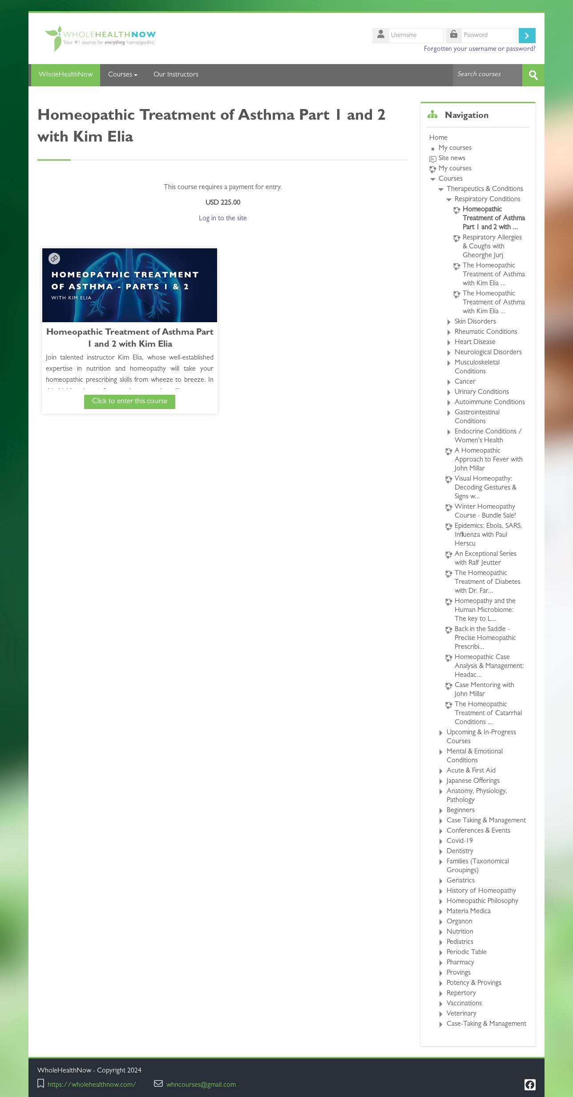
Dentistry (460, 851)
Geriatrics (461, 881)
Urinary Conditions (482, 392)
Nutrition (460, 932)
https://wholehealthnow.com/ (92, 1085)
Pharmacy (460, 963)
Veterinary (461, 1014)
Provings (459, 973)
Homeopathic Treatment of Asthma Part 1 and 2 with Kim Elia (114, 344)
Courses (122, 75)
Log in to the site (223, 218)
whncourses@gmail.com (201, 1085)
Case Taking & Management (486, 821)
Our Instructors (175, 75)
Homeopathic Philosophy (482, 901)
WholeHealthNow (64, 75)
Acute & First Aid (471, 771)
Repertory (461, 993)
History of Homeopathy (481, 891)
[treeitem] (477, 581)
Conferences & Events (478, 831)
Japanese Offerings (473, 781)
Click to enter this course (114, 401)
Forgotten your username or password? (480, 49)
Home (438, 138)
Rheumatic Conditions (486, 332)
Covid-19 (460, 841)
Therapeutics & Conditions (485, 189)
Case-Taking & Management (486, 1024)
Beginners (461, 810)
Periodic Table (467, 952)
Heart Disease (475, 342)
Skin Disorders (475, 322)
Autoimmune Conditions (490, 402)
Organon (459, 922)
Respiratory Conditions (488, 199)
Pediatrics (460, 942)
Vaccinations (464, 1004)
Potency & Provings (474, 983)
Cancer (465, 382)
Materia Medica (469, 911)
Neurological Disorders (488, 352)
